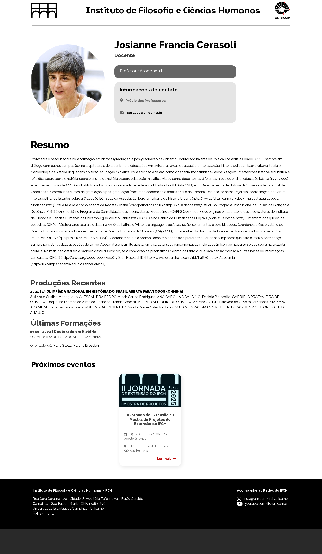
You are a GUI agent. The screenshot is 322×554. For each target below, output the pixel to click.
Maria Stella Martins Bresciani (76, 371)
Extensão (206, 44)
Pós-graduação (101, 44)
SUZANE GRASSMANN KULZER (202, 332)
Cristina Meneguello (62, 322)
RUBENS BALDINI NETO (105, 332)
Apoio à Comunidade (268, 44)
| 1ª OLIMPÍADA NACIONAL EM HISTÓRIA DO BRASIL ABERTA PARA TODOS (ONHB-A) (106, 317)
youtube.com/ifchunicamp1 (266, 529)
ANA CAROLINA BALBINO (178, 322)
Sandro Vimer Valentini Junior (150, 332)
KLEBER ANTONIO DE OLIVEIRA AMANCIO (174, 327)
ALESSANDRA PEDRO (97, 322)
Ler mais (164, 484)
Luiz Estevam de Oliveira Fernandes (240, 327)
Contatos (43, 538)
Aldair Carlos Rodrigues (136, 322)
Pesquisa (157, 44)
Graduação (44, 44)
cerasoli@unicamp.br (144, 138)
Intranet (126, 6)
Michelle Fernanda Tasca (63, 332)
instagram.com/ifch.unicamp (266, 524)
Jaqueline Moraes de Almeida (71, 327)
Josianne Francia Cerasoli (117, 327)
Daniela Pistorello (216, 322)
